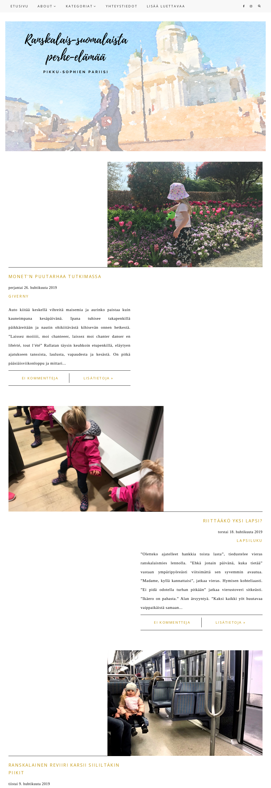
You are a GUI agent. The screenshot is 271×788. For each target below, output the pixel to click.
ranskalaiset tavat (34, 475)
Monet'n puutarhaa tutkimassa (54, 171)
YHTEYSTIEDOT (122, 6)
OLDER (254, 592)
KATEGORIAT (79, 6)
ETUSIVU (20, 6)
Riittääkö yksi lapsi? (233, 310)
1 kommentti (40, 557)
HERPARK (187, 779)
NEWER (17, 592)
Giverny (18, 190)
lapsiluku (250, 329)
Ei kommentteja (40, 272)
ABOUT (45, 6)
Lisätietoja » (99, 272)
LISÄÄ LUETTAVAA (166, 6)
